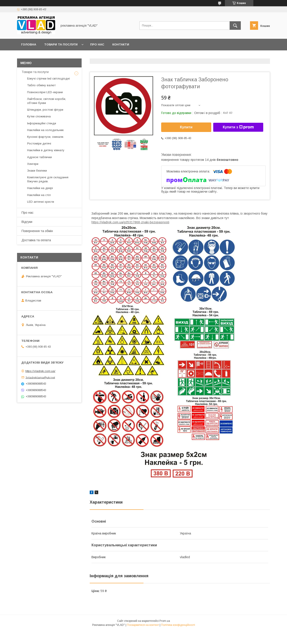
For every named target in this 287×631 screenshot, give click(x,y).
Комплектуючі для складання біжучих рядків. (47, 179)
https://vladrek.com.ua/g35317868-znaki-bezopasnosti (130, 222)
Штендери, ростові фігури (45, 109)
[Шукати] (235, 25)
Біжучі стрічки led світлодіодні (48, 78)
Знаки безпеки (37, 170)
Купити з (238, 127)
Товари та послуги (61, 44)
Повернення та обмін (37, 231)
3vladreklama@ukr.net (40, 377)
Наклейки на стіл (39, 195)
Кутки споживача (39, 116)
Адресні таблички (39, 157)
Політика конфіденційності (178, 625)
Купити (186, 127)
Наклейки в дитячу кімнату (45, 150)
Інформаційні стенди (41, 123)
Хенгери (32, 164)
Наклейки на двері (40, 188)
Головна (28, 44)
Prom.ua (164, 620)
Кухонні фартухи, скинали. (45, 136)
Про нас (97, 44)
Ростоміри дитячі (39, 143)
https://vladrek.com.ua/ (40, 371)
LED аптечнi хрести (40, 201)
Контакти (120, 44)
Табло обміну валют (41, 85)
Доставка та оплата (36, 240)
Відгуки (27, 222)
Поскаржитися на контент (143, 625)
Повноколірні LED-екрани (45, 92)
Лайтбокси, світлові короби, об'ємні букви (46, 101)
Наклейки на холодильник (45, 130)
